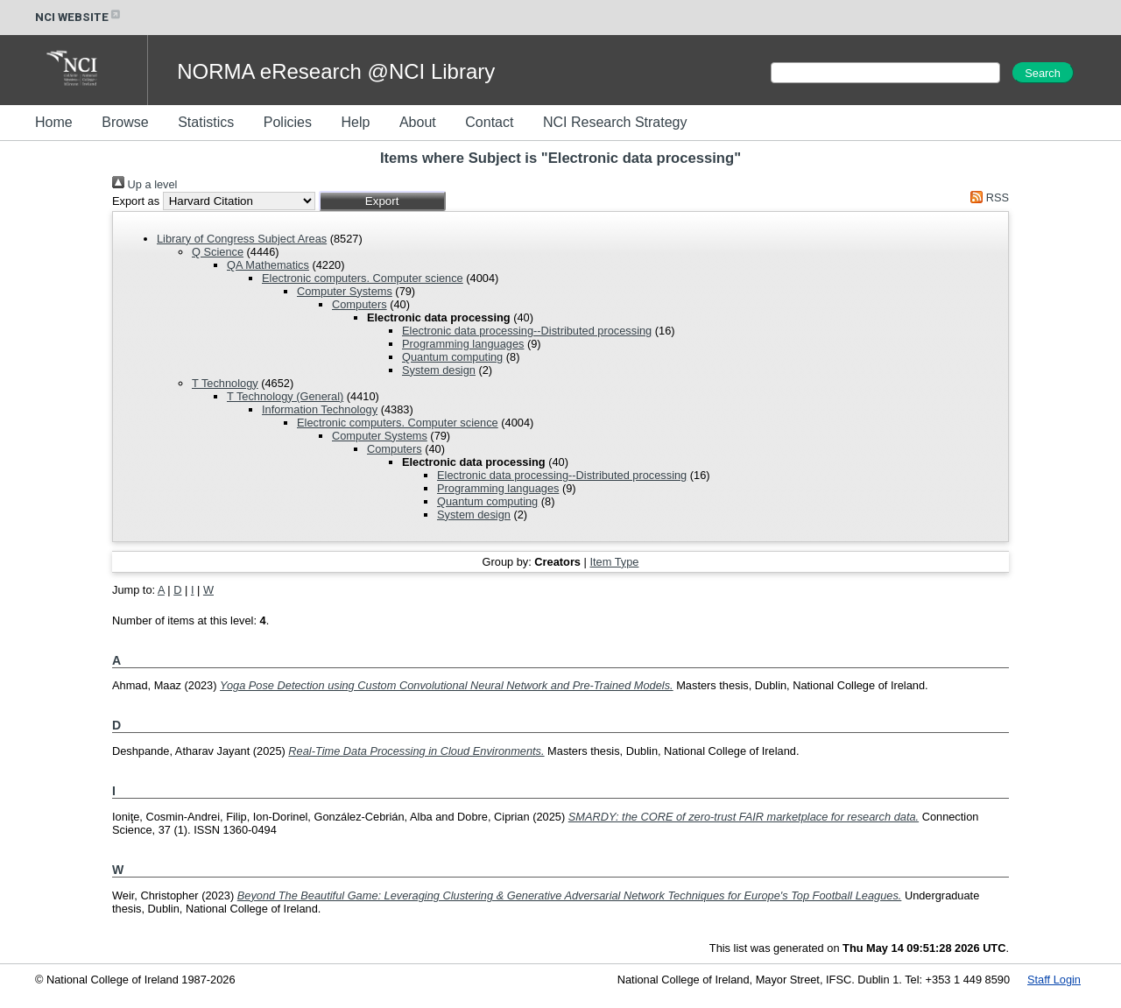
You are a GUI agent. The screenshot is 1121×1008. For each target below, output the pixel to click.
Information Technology (319, 409)
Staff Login (1054, 979)
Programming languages (463, 343)
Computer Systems (344, 291)
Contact (489, 122)
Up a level (144, 184)
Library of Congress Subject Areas (242, 238)
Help (355, 122)
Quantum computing (452, 356)
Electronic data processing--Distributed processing (527, 330)
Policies (288, 122)
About (417, 122)
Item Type (613, 561)
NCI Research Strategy (615, 122)
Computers (359, 304)
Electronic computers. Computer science (362, 278)
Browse (125, 122)
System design (439, 370)
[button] (382, 201)
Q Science (217, 251)
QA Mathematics (268, 264)
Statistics (206, 122)
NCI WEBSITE (79, 17)
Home (54, 122)
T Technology (225, 383)
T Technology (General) (285, 396)
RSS (987, 197)
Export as (135, 201)
